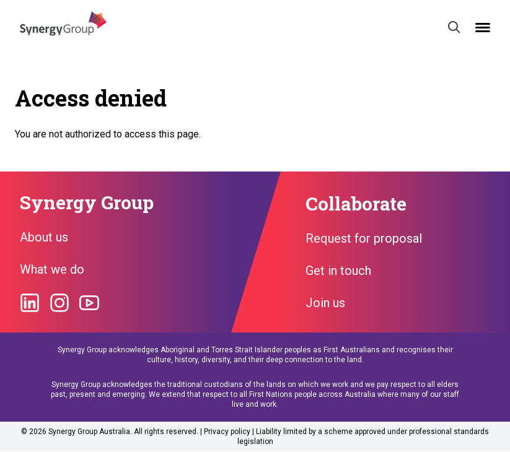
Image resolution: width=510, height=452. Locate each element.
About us (44, 237)
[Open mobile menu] (482, 27)
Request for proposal (364, 238)
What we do (52, 269)
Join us (325, 302)
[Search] (454, 27)
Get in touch (338, 270)
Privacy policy (227, 431)
